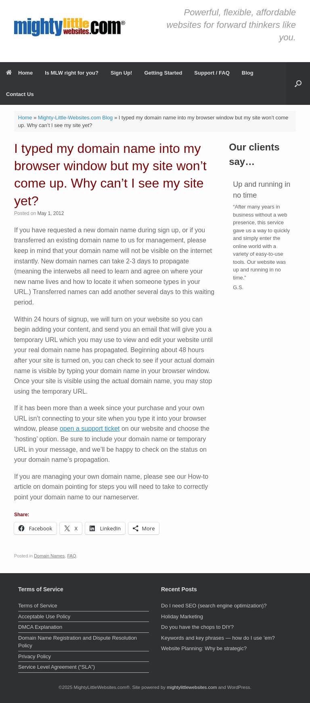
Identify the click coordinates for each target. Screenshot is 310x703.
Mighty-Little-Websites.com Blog (75, 118)
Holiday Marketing (182, 616)
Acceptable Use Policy (44, 616)
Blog (247, 73)
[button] (298, 83)
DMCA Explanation (40, 627)
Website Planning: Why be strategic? (204, 648)
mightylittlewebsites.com (192, 687)
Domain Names (49, 555)
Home (19, 73)
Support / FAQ (211, 73)
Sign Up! (121, 73)
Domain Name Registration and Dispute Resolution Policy (77, 642)
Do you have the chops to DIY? (197, 627)
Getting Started (163, 73)
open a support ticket (90, 428)
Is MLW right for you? (71, 73)
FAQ (71, 555)
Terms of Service (37, 606)
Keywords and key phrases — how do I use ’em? (218, 638)
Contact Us (20, 94)
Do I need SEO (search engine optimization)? (214, 606)
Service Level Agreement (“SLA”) (56, 667)
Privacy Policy (34, 656)
